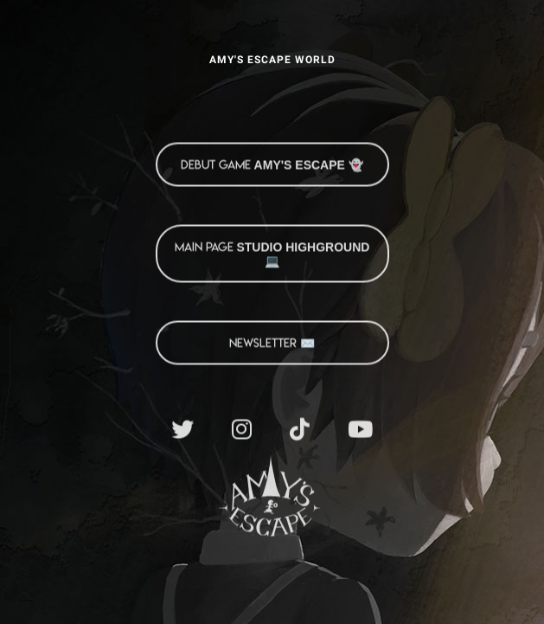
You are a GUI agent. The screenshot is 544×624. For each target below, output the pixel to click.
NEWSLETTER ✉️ (272, 342)
